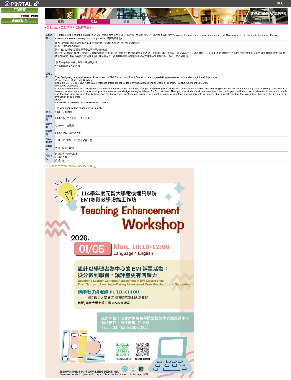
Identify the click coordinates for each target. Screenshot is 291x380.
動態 (61, 21)
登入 (280, 3)
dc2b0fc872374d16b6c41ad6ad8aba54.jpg (70, 166)
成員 (126, 21)
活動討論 (52, 27)
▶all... (34, 16)
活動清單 (66, 27)
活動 (94, 21)
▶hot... (25, 16)
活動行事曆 (82, 27)
